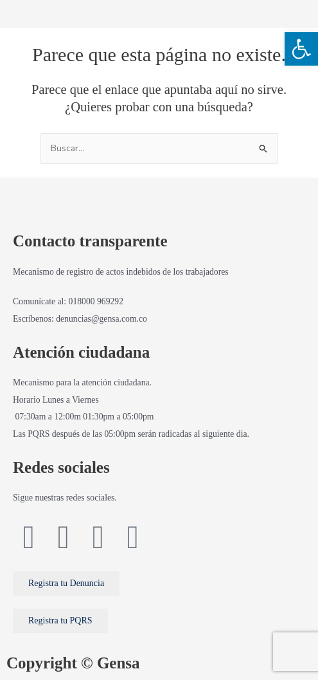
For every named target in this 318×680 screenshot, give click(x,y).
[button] (301, 49)
